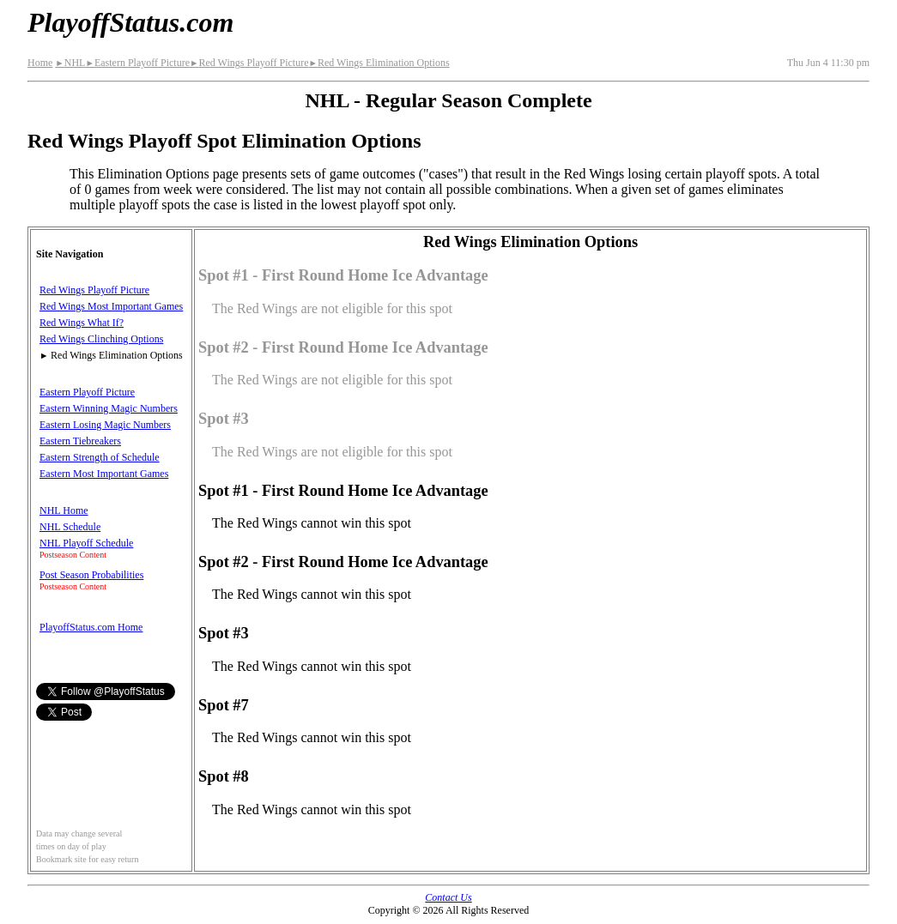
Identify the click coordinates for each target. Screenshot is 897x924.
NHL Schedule (69, 527)
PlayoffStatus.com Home (90, 627)
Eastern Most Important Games (103, 474)
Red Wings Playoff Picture (249, 63)
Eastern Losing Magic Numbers (105, 425)
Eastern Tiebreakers (80, 441)
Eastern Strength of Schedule (99, 457)
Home (39, 63)
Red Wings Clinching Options (101, 339)
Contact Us (448, 897)
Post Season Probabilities (91, 575)
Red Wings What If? (81, 323)
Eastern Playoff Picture (137, 63)
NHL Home (63, 510)
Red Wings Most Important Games (111, 306)
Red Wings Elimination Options (379, 63)
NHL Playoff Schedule (86, 543)
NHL (70, 63)
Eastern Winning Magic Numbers (108, 408)
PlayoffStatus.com (130, 22)
